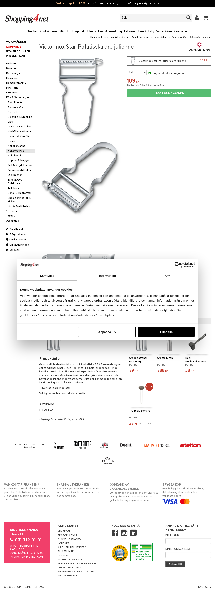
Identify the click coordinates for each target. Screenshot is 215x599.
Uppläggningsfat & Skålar (19, 199)
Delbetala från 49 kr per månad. (146, 85)
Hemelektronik (16, 83)
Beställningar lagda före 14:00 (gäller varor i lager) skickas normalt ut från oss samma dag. (81, 490)
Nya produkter (18, 51)
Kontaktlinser (49, 32)
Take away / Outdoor (15, 181)
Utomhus (13, 221)
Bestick (12, 112)
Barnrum (12, 68)
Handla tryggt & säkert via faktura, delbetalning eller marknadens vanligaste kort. (186, 493)
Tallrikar (14, 188)
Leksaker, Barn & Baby (139, 32)
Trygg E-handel (68, 575)
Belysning (13, 73)
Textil (11, 216)
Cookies (63, 555)
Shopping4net (98, 37)
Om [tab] (167, 275)
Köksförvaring (16, 146)
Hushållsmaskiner (20, 131)
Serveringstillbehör (19, 170)
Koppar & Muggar (18, 160)
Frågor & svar (16, 234)
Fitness (91, 32)
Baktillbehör (15, 102)
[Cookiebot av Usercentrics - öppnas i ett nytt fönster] (177, 265)
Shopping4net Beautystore (76, 571)
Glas (12, 122)
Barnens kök (15, 107)
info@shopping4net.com (26, 557)
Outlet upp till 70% (70, 3)
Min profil (64, 531)
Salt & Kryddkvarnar (20, 165)
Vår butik (13, 250)
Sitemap (40, 587)
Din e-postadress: (177, 549)
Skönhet (32, 32)
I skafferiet (13, 88)
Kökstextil (14, 155)
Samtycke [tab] (47, 275)
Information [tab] (107, 275)
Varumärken (164, 32)
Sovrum (12, 211)
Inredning (13, 92)
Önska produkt (17, 239)
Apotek (80, 32)
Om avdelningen (17, 245)
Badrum (12, 63)
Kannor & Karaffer (19, 136)
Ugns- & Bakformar (19, 193)
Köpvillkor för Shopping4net (78, 563)
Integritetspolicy (70, 559)
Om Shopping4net (69, 567)
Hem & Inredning (110, 32)
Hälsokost (66, 32)
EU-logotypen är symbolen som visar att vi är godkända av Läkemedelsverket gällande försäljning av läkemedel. (134, 492)
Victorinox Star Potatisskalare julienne (191, 37)
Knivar (13, 141)
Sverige (204, 587)
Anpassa (107, 332)
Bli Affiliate (66, 551)
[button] (206, 18)
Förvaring (13, 78)
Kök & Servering (140, 37)
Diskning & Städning (20, 117)
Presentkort (16, 56)
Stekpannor (15, 175)
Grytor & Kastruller (19, 126)
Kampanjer (181, 32)
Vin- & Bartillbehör (19, 206)
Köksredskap (160, 37)
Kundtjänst (14, 229)
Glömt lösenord (69, 539)
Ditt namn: (172, 535)
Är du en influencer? (72, 547)
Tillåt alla (166, 332)
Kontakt (63, 543)
